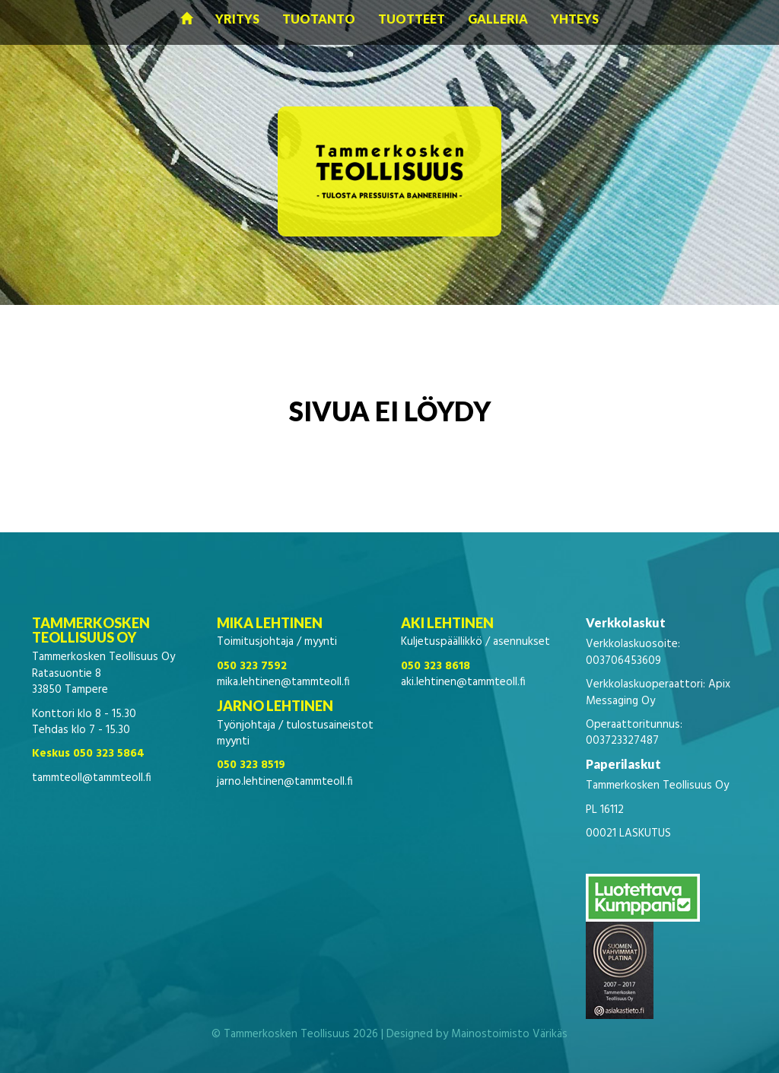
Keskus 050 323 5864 (88, 753)
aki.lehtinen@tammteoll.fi (463, 682)
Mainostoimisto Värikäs (509, 1034)
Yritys (237, 18)
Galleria (498, 18)
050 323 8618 (435, 666)
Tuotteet (411, 18)
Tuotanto (318, 18)
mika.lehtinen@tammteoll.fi (283, 682)
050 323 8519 (251, 765)
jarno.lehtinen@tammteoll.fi (285, 782)
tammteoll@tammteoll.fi (91, 778)
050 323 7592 (252, 666)
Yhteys (575, 18)
